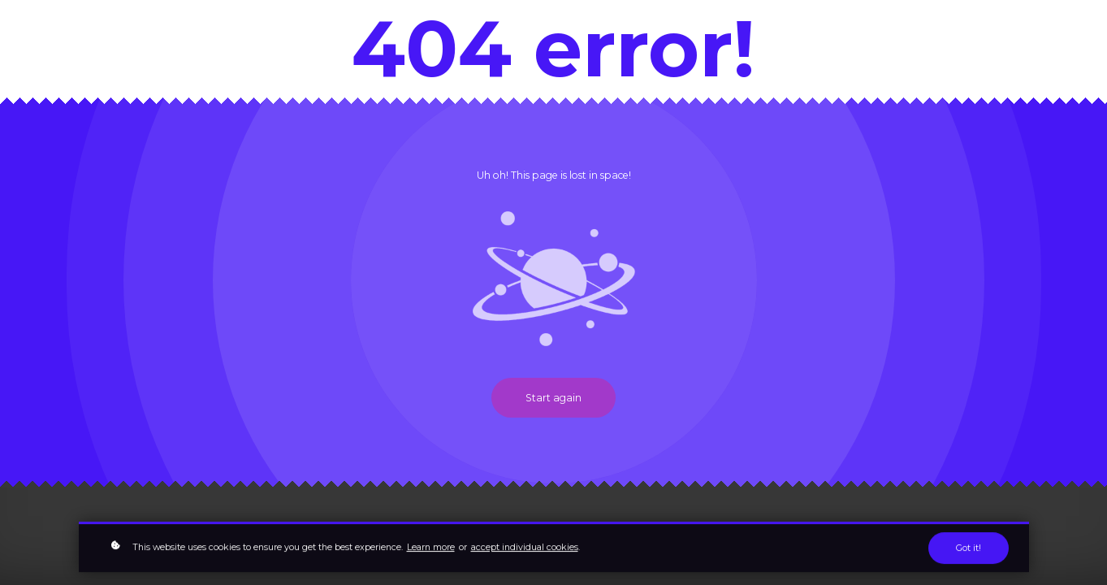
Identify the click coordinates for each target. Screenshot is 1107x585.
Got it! (968, 549)
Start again (553, 398)
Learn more (431, 549)
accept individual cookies (524, 549)
